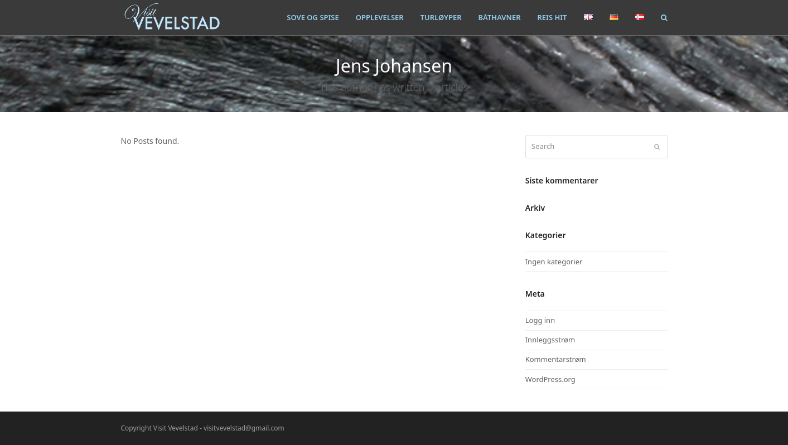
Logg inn (540, 320)
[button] (664, 17)
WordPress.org (550, 379)
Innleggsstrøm (550, 340)
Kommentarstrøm (555, 359)
